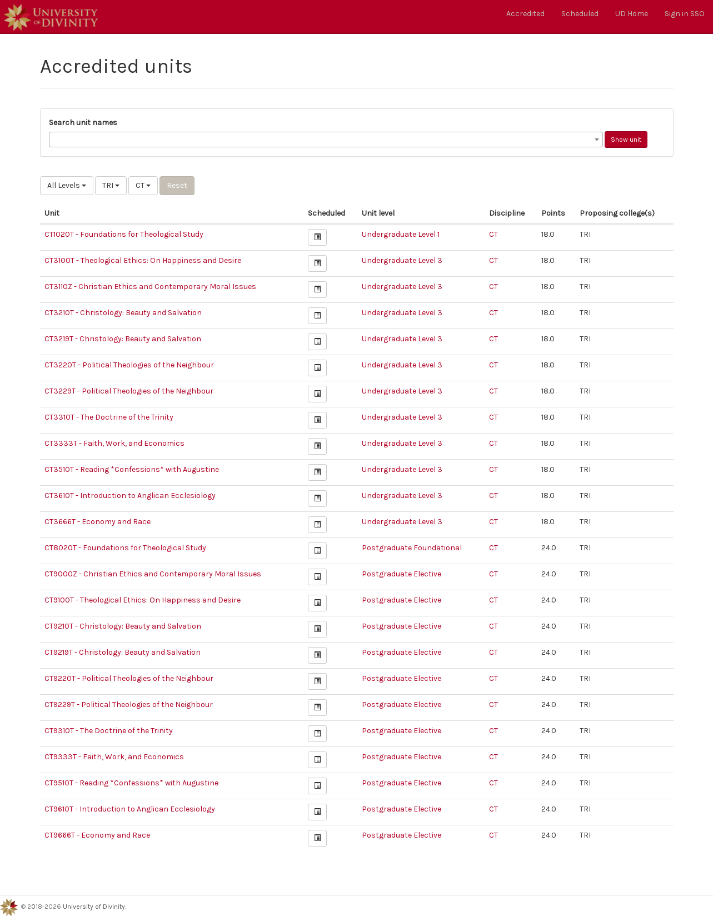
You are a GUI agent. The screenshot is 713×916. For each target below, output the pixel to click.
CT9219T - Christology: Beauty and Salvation (122, 652)
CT (143, 185)
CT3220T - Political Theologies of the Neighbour (129, 365)
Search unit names (83, 122)
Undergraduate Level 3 (402, 260)
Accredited (525, 13)
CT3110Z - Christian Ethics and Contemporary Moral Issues (150, 286)
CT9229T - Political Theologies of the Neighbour (128, 704)
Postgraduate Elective (401, 574)
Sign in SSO (685, 13)
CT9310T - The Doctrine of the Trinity (108, 730)
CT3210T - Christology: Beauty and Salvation (123, 312)
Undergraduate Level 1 (401, 234)
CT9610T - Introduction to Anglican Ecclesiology (129, 809)
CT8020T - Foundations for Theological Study (125, 547)
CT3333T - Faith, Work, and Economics (114, 443)
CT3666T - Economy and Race (97, 521)
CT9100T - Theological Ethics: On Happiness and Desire (142, 600)
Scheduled (580, 13)
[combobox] (326, 139)
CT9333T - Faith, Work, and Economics (114, 756)
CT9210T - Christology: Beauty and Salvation (122, 626)
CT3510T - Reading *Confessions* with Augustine (131, 469)
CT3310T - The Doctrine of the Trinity (108, 417)
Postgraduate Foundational (412, 547)
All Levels (66, 185)
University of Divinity (94, 906)
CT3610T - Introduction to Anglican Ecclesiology (130, 495)
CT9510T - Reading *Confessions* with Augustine (131, 783)
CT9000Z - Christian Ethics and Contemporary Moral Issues (152, 574)
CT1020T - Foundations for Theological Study (123, 234)
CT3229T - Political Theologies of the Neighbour (128, 391)
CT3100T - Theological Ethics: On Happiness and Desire (142, 260)
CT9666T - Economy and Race (97, 835)
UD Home (631, 13)
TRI (110, 185)
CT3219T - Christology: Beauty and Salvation (122, 339)
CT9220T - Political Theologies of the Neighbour (128, 678)
